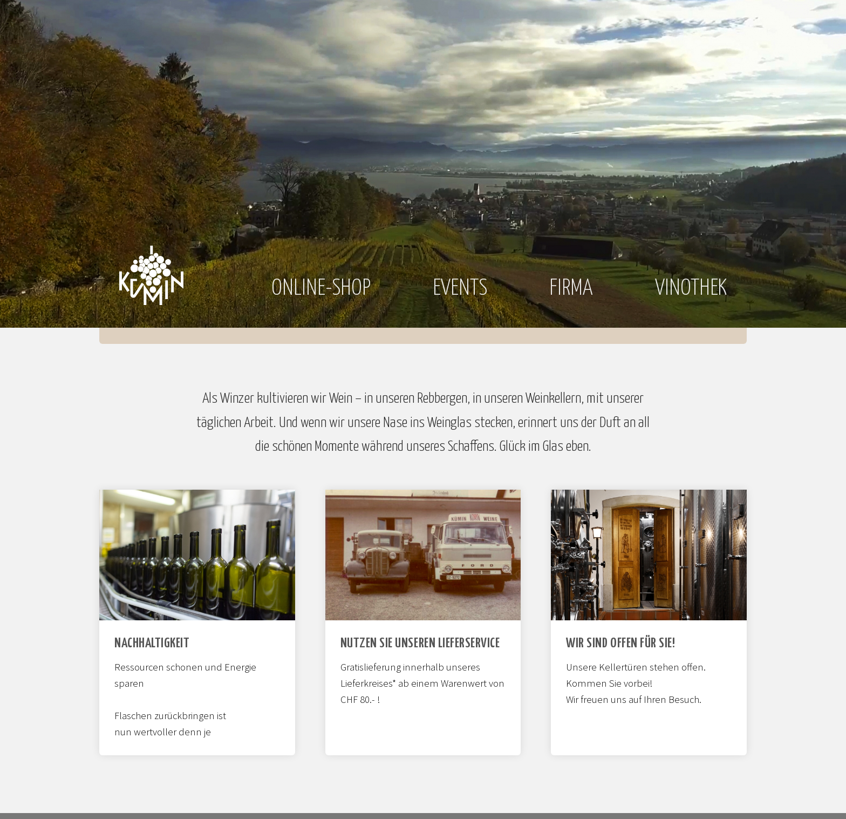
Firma (571, 288)
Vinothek (691, 288)
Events (460, 288)
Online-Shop (321, 288)
